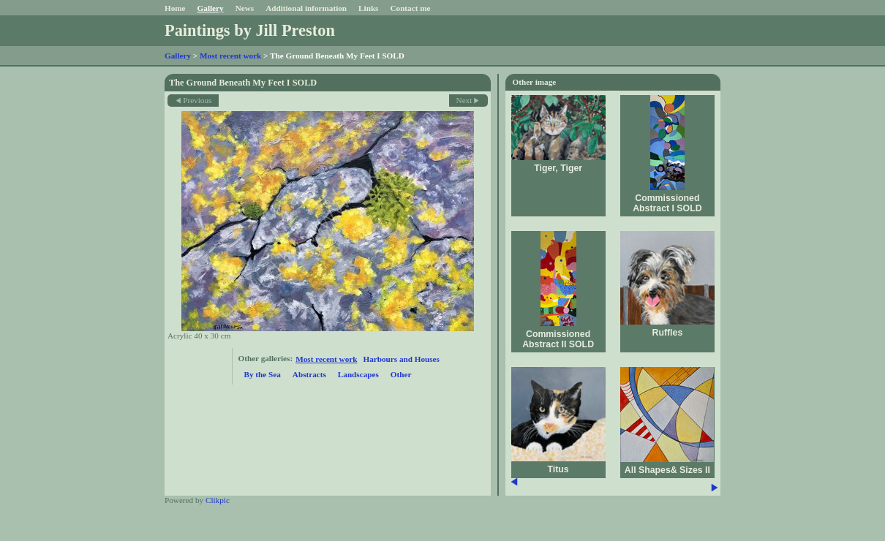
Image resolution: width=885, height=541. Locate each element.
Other (401, 374)
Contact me (410, 8)
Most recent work (230, 55)
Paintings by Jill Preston (250, 30)
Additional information (306, 8)
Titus (558, 469)
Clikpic (218, 500)
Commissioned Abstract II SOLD (558, 339)
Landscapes (358, 374)
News (245, 8)
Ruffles (667, 333)
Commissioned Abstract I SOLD (667, 203)
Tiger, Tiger (558, 168)
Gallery (210, 8)
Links (368, 8)
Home (175, 8)
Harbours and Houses (401, 359)
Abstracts (309, 374)
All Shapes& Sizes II (667, 470)
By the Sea (262, 374)
